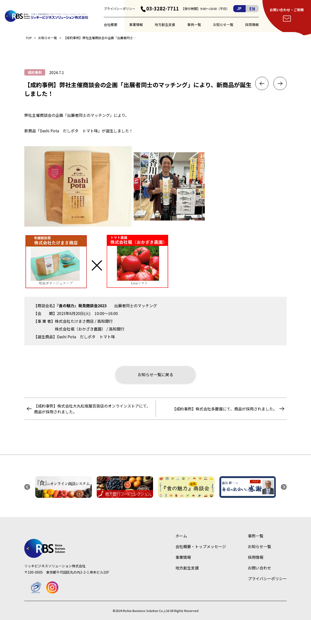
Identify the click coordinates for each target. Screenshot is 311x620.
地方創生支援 (165, 24)
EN (252, 9)
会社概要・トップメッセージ (200, 546)
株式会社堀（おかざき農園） (80, 329)
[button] (27, 487)
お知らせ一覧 (223, 24)
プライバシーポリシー (119, 8)
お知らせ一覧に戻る (155, 374)
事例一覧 (194, 24)
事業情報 (136, 24)
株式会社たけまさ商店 (74, 321)
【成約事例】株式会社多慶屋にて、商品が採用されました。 (224, 409)
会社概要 (110, 24)
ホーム (181, 536)
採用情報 (252, 24)
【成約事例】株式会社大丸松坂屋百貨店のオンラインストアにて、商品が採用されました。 (92, 409)
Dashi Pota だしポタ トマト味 (86, 337)
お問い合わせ (259, 568)
